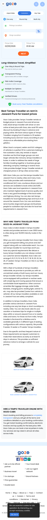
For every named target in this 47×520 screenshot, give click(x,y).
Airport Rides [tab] (11, 13)
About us (22, 493)
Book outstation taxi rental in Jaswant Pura (23, 395)
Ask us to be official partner (12, 465)
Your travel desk (32, 464)
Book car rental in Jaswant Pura (23, 370)
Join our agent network (32, 470)
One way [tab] (8, 19)
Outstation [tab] (24, 13)
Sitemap (16, 502)
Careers (20, 496)
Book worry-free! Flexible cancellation (25, 104)
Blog (15, 493)
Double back (10, 485)
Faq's (31, 493)
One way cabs (28, 502)
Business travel (11, 471)
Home (8, 493)
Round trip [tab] (21, 19)
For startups (9, 476)
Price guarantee (11, 480)
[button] (3, 4)
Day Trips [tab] (37, 13)
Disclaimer (25, 499)
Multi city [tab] (35, 19)
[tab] (9, 19)
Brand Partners (32, 476)
